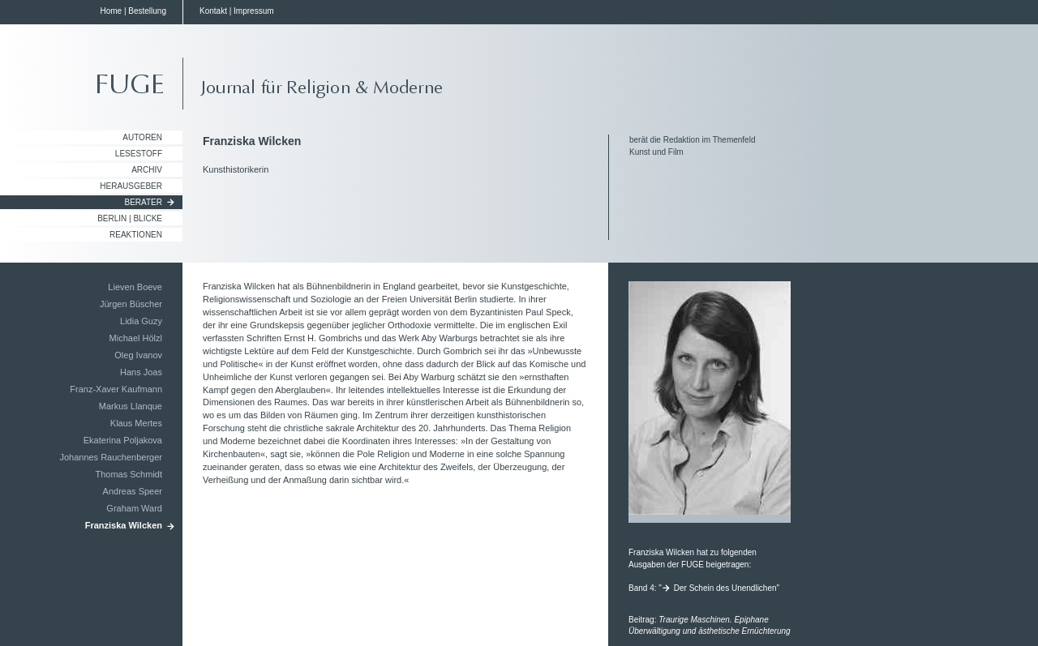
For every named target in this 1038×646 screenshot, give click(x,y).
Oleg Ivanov (138, 355)
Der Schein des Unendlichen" (726, 588)
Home (111, 10)
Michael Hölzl (135, 338)
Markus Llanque (130, 406)
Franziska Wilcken (123, 525)
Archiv (146, 169)
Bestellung (147, 10)
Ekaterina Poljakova (123, 440)
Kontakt (213, 10)
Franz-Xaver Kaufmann (116, 389)
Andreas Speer (132, 491)
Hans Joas (141, 372)
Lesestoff (138, 153)
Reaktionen (135, 234)
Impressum (253, 10)
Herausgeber (131, 186)
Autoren (142, 137)
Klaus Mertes (136, 423)
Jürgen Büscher (131, 304)
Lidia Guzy (141, 321)
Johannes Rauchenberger (110, 457)
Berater (144, 202)
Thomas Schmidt (128, 474)
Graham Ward (134, 508)
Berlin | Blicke (129, 218)
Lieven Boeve (135, 287)
